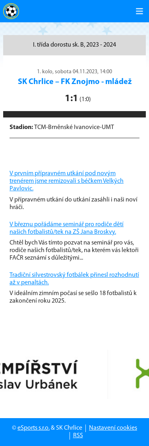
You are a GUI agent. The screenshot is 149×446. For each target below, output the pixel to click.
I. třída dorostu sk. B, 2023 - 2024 (74, 45)
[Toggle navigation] (139, 11)
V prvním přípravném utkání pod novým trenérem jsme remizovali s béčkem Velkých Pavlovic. (67, 181)
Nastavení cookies (113, 428)
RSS (78, 435)
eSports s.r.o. (33, 428)
